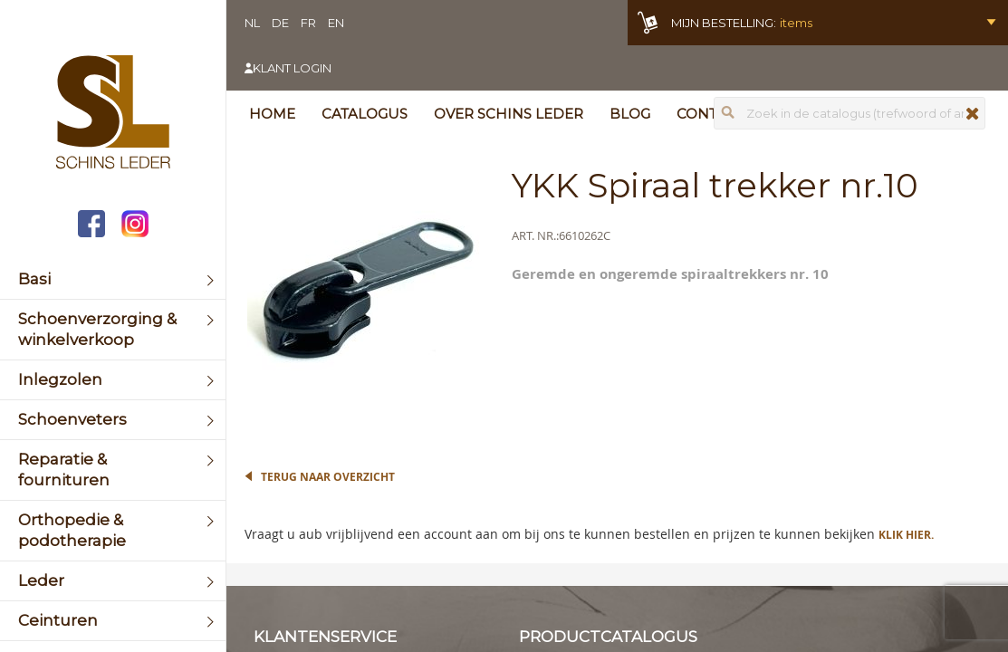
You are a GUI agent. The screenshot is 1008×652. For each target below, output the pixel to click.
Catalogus (365, 113)
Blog (630, 113)
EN (336, 22)
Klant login (292, 68)
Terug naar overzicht (328, 476)
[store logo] (113, 114)
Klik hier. (906, 534)
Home (272, 113)
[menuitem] (113, 279)
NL (252, 22)
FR (308, 22)
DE (280, 22)
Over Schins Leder (508, 113)
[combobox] (849, 113)
